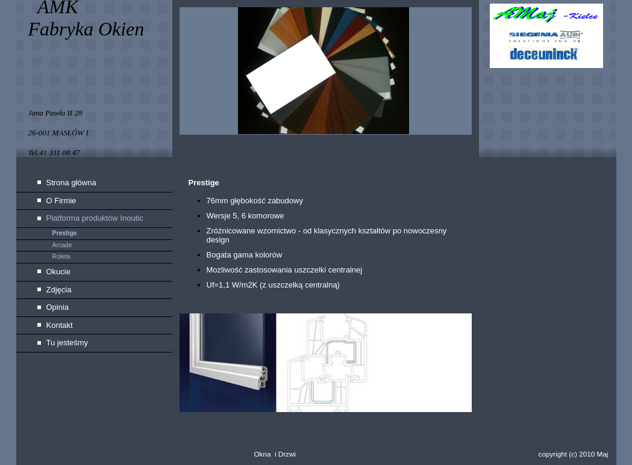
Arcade (62, 245)
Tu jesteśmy (67, 342)
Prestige (64, 233)
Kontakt (59, 325)
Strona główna (71, 182)
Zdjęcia (59, 289)
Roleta (61, 256)
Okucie (58, 271)
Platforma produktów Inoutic (94, 218)
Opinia (57, 307)
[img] (316, 78)
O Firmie (61, 200)
